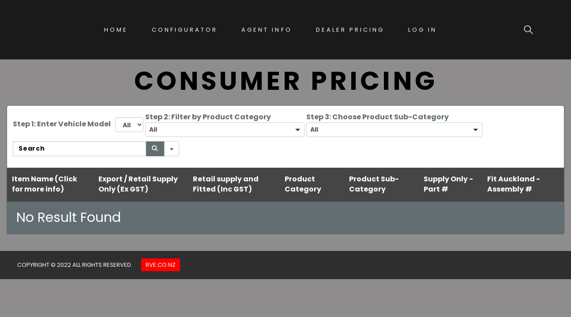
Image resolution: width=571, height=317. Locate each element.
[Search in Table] (79, 148)
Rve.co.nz (161, 265)
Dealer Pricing (350, 30)
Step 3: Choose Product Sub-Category (377, 117)
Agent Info (266, 30)
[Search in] (171, 148)
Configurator (185, 30)
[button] (224, 129)
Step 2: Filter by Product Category (208, 117)
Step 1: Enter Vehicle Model (62, 124)
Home (116, 30)
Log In (422, 30)
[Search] (155, 148)
